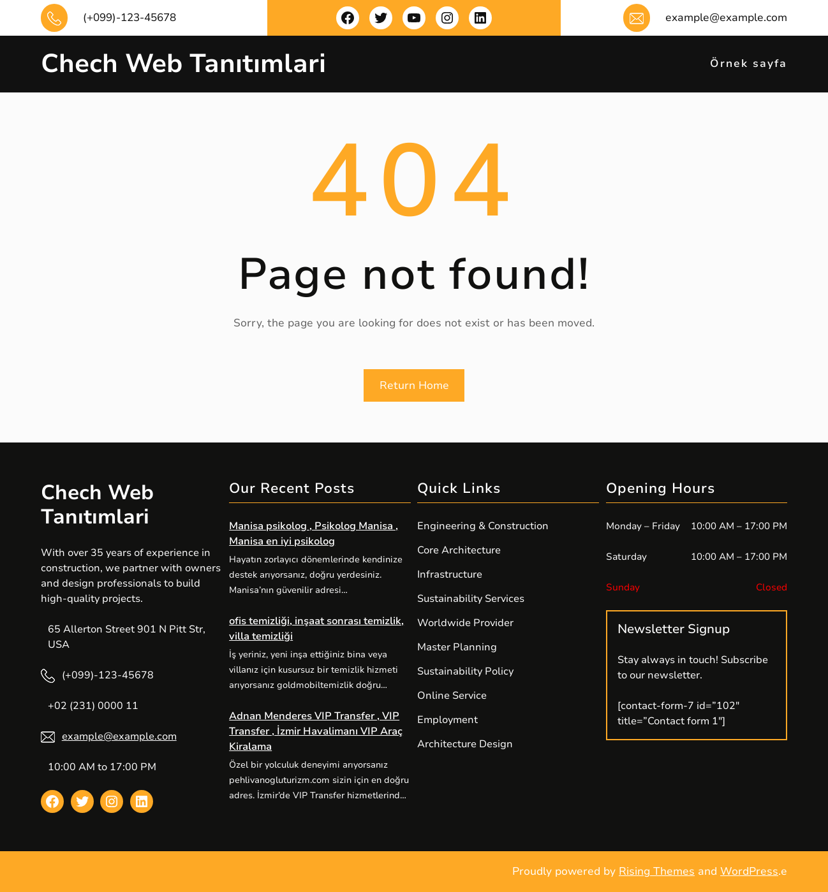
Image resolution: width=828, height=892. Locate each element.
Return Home (414, 385)
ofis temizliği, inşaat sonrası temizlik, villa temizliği (316, 628)
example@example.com (119, 736)
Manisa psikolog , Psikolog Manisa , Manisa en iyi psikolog (313, 533)
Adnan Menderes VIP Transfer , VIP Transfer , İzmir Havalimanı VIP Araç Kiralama (316, 731)
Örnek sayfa (748, 63)
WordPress (749, 871)
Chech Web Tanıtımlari (183, 63)
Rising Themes (657, 871)
